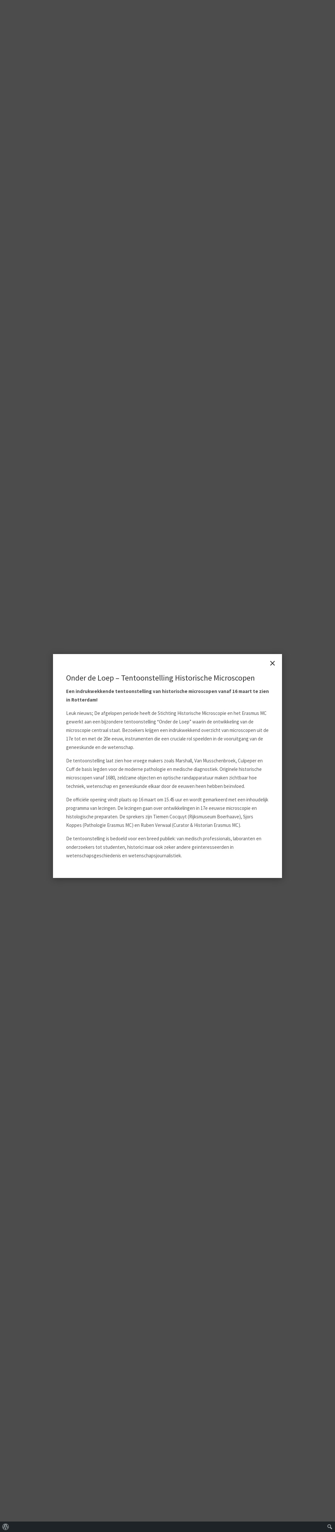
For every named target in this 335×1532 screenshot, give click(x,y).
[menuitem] (5, 1527)
